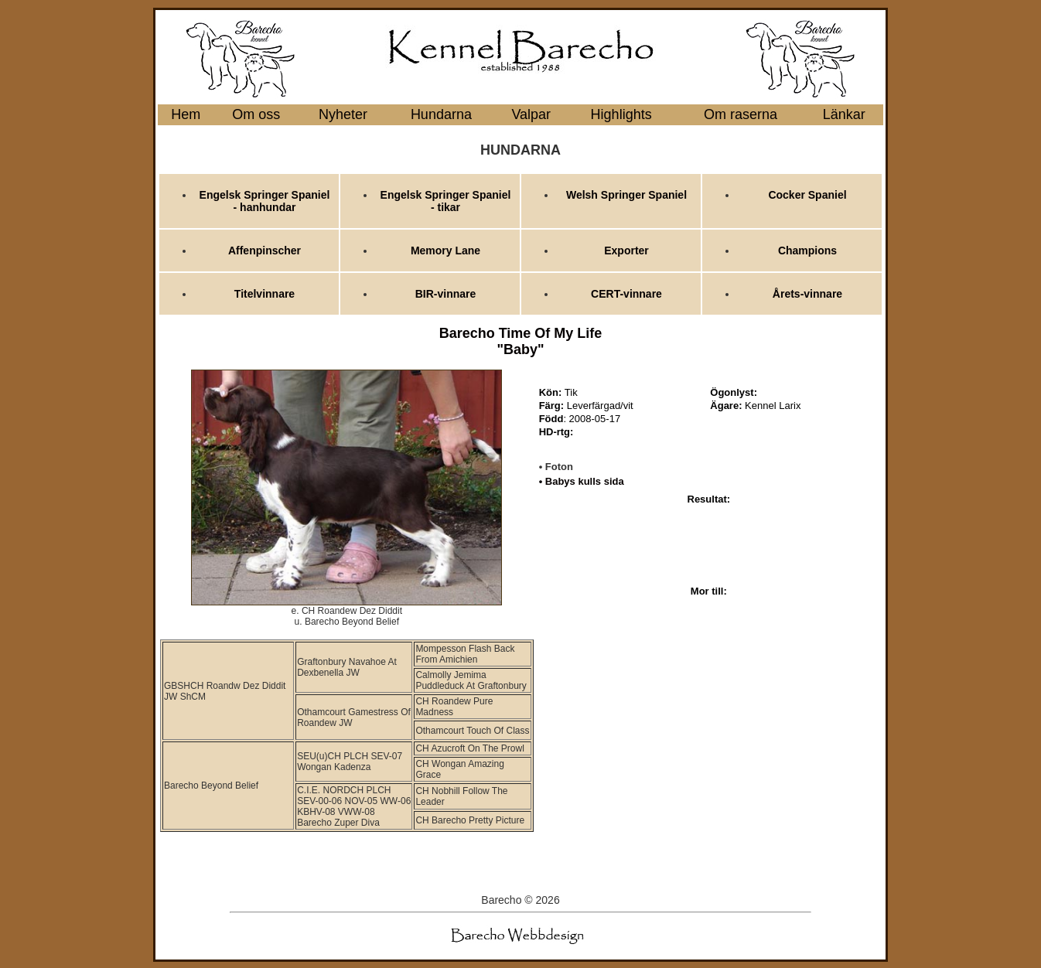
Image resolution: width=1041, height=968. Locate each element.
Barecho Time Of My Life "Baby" (520, 341)
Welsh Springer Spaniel (626, 195)
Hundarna (441, 114)
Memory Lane (445, 250)
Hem (185, 114)
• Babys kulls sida (581, 481)
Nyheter (343, 114)
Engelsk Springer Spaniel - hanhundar (265, 201)
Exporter (626, 250)
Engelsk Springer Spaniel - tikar (446, 201)
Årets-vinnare (807, 294)
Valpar (531, 114)
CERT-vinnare (626, 294)
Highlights (621, 114)
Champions (807, 250)
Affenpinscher (264, 250)
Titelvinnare (264, 294)
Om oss (256, 114)
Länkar (844, 114)
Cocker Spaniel (807, 195)
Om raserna (740, 114)
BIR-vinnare (445, 294)
